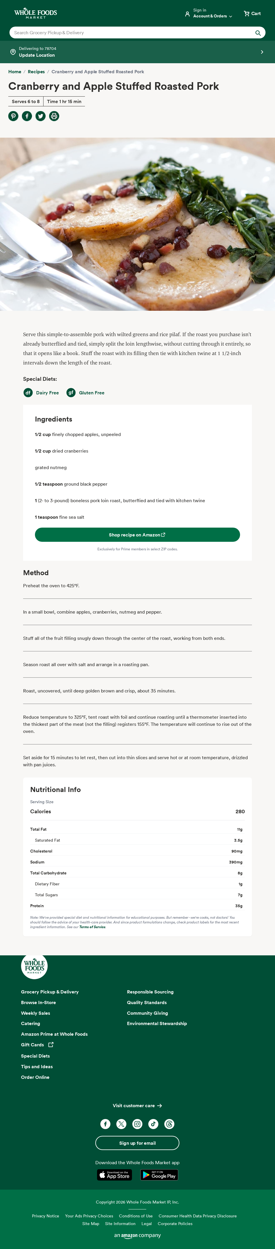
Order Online (35, 1077)
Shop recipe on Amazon (137, 534)
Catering (30, 1023)
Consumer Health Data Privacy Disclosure (198, 1216)
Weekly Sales (35, 1013)
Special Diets (35, 1056)
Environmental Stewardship (157, 1023)
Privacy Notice (45, 1216)
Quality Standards (147, 1002)
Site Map (90, 1223)
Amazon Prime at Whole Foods (54, 1034)
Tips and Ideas (37, 1066)
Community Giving (147, 1013)
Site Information (120, 1223)
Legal (146, 1223)
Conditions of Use (136, 1216)
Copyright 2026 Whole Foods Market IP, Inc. (137, 1202)
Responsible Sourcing (150, 991)
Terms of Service (92, 927)
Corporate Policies (175, 1223)
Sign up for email (137, 1143)
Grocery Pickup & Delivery (50, 991)
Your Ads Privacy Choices (89, 1216)
